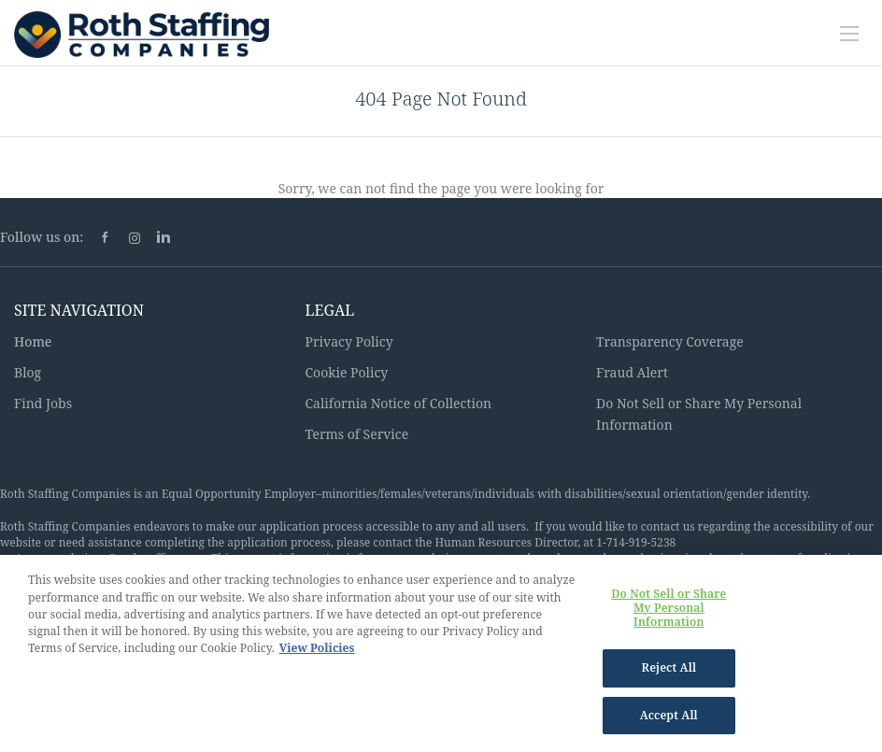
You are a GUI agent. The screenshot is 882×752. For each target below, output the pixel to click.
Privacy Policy (349, 341)
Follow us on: (41, 237)
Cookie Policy (347, 372)
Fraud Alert (632, 372)
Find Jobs (43, 403)
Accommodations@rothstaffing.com (110, 558)
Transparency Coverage (670, 341)
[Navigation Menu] (849, 34)
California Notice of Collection (399, 403)
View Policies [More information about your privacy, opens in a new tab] (317, 655)
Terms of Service (357, 434)
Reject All (669, 675)
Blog (27, 372)
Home (32, 341)
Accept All (669, 723)
